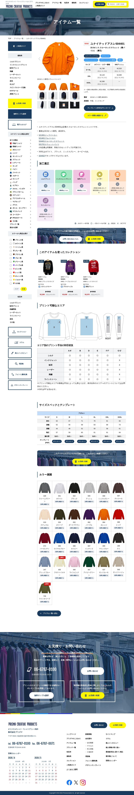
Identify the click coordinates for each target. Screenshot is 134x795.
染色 (11, 81)
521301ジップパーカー (48, 135)
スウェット (105, 56)
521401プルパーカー (47, 138)
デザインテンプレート (93, 765)
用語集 (87, 756)
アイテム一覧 (57, 3)
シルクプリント (15, 62)
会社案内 (88, 738)
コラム (108, 738)
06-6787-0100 (45, 669)
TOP (9, 38)
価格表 (74, 3)
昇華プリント (14, 94)
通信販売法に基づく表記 (114, 752)
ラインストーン (15, 78)
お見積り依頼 (100, 4)
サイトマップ (110, 734)
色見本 (66, 3)
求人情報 (90, 749)
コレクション (83, 3)
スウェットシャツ (91, 60)
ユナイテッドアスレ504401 (36, 38)
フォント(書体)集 (91, 761)
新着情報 (88, 734)
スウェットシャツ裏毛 (107, 60)
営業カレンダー (111, 760)
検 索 (23, 289)
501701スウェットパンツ (49, 144)
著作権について (111, 756)
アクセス (90, 746)
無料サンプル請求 (41, 695)
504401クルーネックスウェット (51, 141)
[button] (77, 58)
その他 (12, 322)
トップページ (71, 734)
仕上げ (12, 84)
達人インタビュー (112, 743)
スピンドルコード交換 (17, 87)
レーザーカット (15, 74)
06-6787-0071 (45, 743)
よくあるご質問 (71, 769)
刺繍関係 (13, 309)
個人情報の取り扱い (113, 747)
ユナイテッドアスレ (91, 56)
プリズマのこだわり (42, 3)
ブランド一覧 (71, 747)
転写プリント (14, 68)
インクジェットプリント (18, 65)
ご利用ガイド (40, 6)
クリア (16, 289)
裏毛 (120, 60)
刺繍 (11, 71)
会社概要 (90, 743)
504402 (42, 156)
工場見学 (90, 752)
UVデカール (14, 91)
